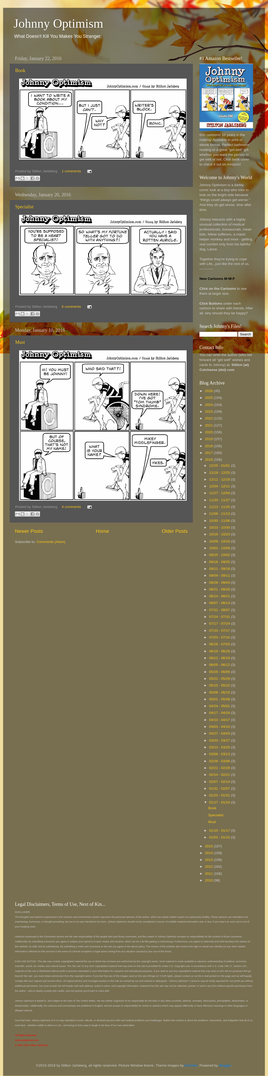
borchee (191, 1065)
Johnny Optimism (58, 23)
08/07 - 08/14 (220, 603)
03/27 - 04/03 (220, 733)
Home (102, 531)
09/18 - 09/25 (220, 562)
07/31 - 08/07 (220, 610)
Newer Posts (29, 531)
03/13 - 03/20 (220, 747)
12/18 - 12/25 (220, 473)
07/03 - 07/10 (220, 637)
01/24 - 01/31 (220, 795)
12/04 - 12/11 (220, 486)
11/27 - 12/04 (220, 493)
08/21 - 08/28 (220, 589)
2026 (209, 391)
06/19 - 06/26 (220, 651)
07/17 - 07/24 (220, 623)
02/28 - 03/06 (220, 761)
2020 (209, 432)
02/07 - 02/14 (220, 782)
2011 (209, 874)
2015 (209, 846)
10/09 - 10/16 (220, 541)
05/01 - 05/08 (220, 699)
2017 (209, 453)
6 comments (71, 307)
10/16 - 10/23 (220, 534)
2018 (209, 446)
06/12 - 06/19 (220, 658)
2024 (209, 405)
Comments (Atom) (51, 542)
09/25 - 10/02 (220, 555)
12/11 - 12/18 (220, 479)
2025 (209, 398)
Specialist (24, 206)
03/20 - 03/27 (220, 740)
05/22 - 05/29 (220, 679)
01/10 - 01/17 (220, 830)
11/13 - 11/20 (220, 507)
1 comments (71, 171)
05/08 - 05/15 (220, 692)
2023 (209, 411)
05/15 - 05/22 (220, 685)
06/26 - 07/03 (220, 644)
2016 (209, 460)
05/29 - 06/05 (220, 672)
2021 (209, 425)
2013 (209, 860)
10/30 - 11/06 (220, 521)
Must (20, 342)
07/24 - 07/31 (220, 617)
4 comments (71, 507)
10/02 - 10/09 (220, 548)
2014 (209, 853)
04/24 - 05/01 (220, 706)
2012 (209, 866)
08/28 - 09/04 (220, 582)
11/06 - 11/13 (220, 514)
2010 (209, 880)
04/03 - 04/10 (220, 727)
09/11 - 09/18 (220, 569)
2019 (209, 439)
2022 (209, 418)
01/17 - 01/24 (220, 802)
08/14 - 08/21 (220, 596)
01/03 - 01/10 (220, 837)
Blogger (225, 1065)
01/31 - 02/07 (220, 788)
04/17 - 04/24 (220, 713)
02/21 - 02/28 (220, 768)
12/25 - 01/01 (220, 466)
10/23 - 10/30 (220, 527)
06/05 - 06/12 (220, 665)
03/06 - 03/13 (220, 754)
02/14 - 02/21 (220, 775)
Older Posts (175, 531)
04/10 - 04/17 (220, 720)
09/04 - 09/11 (220, 575)
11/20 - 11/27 (220, 500)
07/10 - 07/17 (220, 630)
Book (20, 70)
